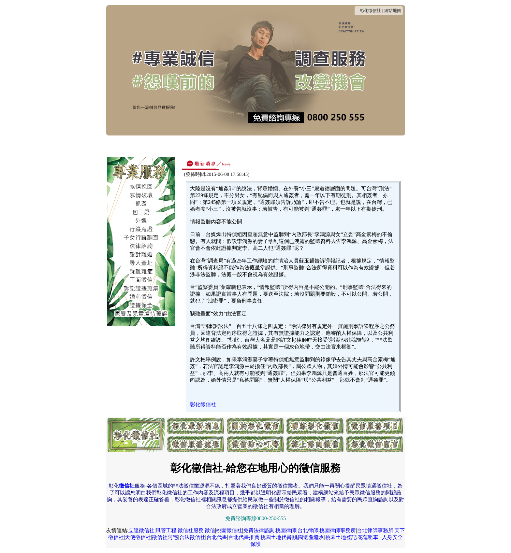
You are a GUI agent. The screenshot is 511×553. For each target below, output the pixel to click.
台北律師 (308, 530)
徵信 (210, 530)
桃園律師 (285, 530)
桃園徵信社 (229, 530)
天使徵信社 (138, 537)
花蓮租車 (368, 537)
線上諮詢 (350, 146)
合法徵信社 (192, 537)
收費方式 (235, 146)
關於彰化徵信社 (169, 146)
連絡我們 (207, 146)
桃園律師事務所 (337, 530)
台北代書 (216, 537)
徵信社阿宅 (165, 537)
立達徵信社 (141, 530)
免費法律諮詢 (258, 530)
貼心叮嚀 (321, 146)
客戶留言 (379, 146)
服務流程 (293, 146)
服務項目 (264, 146)
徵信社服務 (191, 530)
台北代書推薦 (243, 537)
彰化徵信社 (370, 10)
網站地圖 (392, 10)
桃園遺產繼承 (308, 537)
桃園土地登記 (341, 537)
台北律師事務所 (375, 530)
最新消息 (133, 146)
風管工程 (165, 530)
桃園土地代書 (276, 537)
